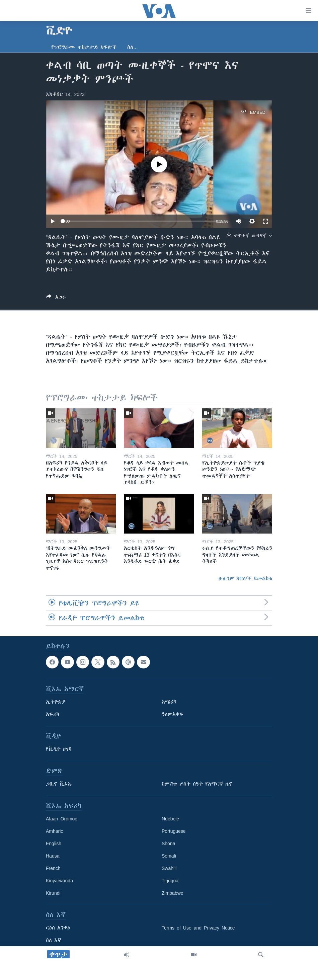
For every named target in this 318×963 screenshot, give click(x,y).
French (53, 869)
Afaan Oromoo (61, 819)
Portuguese (174, 831)
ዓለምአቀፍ (172, 715)
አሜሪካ (169, 702)
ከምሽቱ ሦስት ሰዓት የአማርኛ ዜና (197, 784)
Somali (169, 856)
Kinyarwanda (59, 881)
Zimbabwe (172, 893)
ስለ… (132, 47)
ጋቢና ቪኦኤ (59, 784)
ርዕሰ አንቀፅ (58, 928)
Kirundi (53, 893)
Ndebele (170, 819)
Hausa (52, 856)
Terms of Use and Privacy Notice (198, 928)
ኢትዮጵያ (55, 702)
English (53, 844)
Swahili (169, 869)
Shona (168, 844)
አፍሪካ (52, 715)
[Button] (56, 298)
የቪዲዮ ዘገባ (59, 749)
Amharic (54, 831)
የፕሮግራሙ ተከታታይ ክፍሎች (83, 47)
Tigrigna (170, 881)
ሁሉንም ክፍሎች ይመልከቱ (245, 578)
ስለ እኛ (53, 941)
